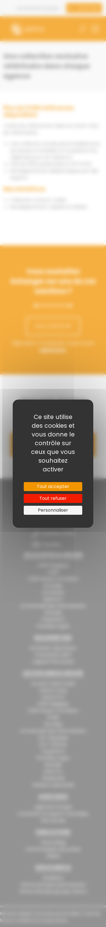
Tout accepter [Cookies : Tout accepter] (53, 486)
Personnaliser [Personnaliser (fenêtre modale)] (53, 510)
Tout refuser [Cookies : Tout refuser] (53, 498)
